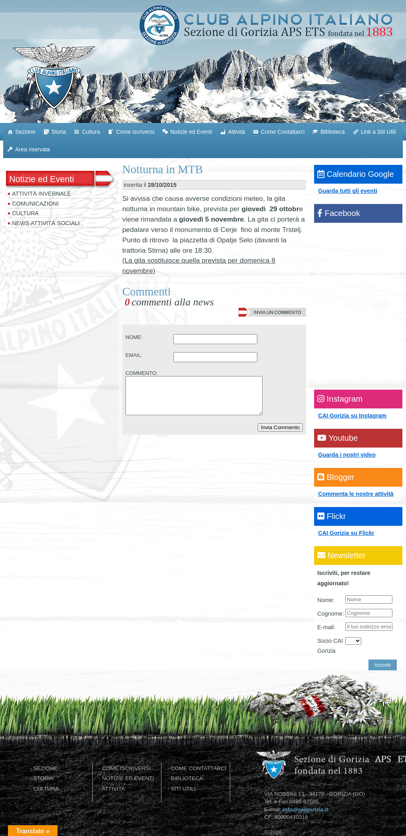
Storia (59, 132)
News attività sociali (46, 223)
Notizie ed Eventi (191, 132)
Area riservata (32, 149)
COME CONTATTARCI (198, 768)
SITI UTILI (183, 789)
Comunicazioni (35, 203)
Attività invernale (41, 193)
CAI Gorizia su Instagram (352, 415)
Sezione (25, 132)
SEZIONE (45, 768)
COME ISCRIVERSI (126, 768)
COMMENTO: (141, 373)
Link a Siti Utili (378, 132)
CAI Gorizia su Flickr (346, 533)
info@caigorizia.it (305, 809)
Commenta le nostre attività (356, 494)
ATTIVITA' (114, 789)
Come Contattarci (282, 132)
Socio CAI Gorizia (330, 646)
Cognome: (330, 613)
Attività (236, 132)
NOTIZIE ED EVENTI (128, 778)
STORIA (43, 778)
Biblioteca (332, 132)
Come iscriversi (135, 132)
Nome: (325, 600)
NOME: (133, 337)
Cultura (91, 132)
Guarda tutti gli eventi (347, 191)
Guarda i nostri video (347, 455)
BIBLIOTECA (187, 778)
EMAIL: (133, 355)
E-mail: (326, 627)
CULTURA (46, 789)
